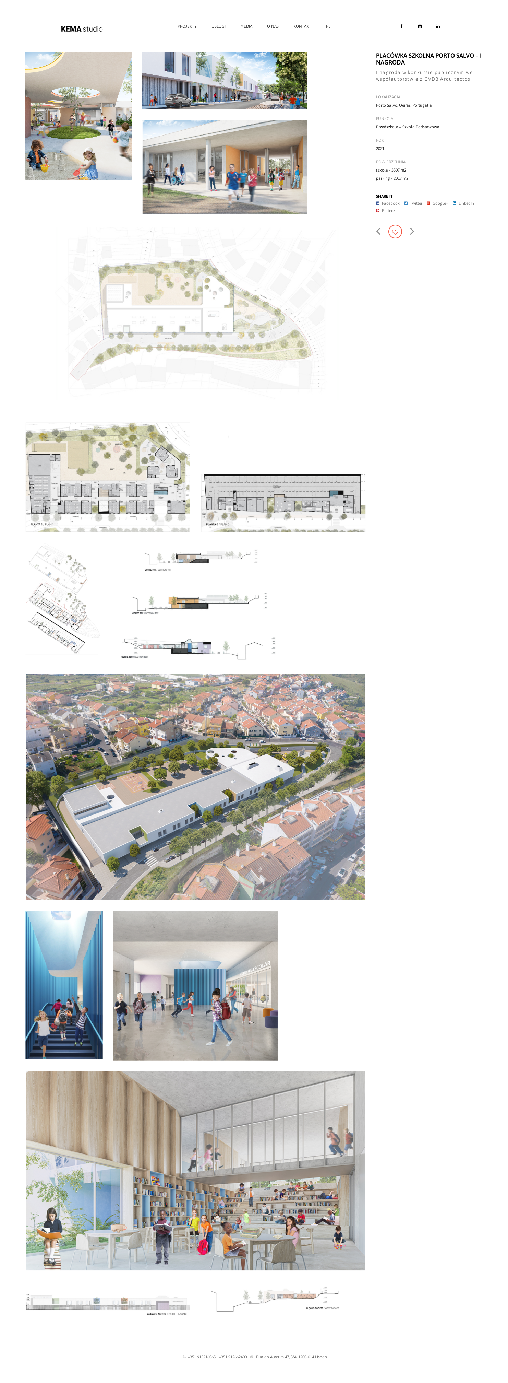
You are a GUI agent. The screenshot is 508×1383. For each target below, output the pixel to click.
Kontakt (302, 26)
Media (246, 26)
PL (328, 26)
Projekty (187, 26)
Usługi (218, 26)
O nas (273, 26)
